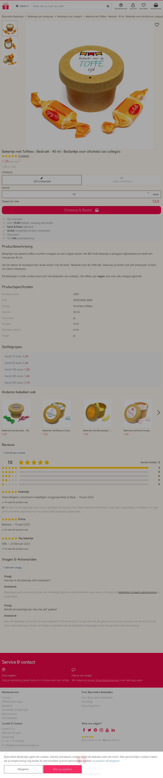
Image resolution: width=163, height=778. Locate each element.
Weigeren (23, 769)
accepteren (98, 761)
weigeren (114, 761)
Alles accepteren (62, 769)
